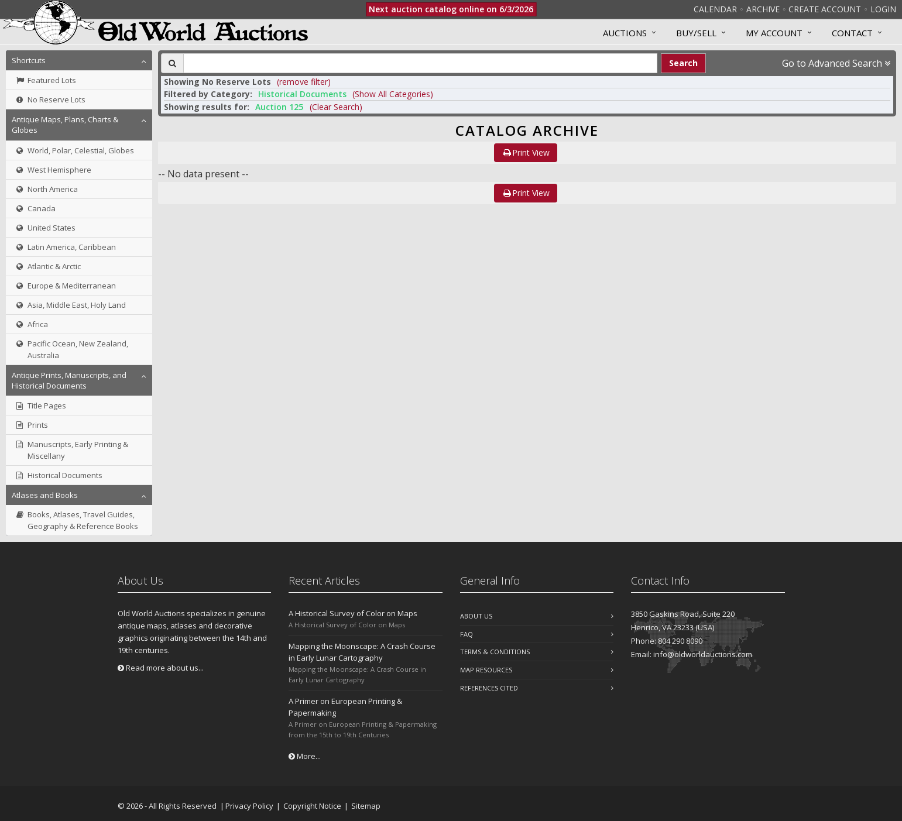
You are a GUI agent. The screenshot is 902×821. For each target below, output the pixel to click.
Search (683, 62)
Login (883, 9)
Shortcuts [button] (29, 60)
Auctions (625, 33)
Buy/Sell (696, 33)
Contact (852, 33)
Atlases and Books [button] (45, 495)
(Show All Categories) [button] (392, 93)
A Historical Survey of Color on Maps (353, 613)
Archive (763, 9)
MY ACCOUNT (774, 33)
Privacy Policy (249, 806)
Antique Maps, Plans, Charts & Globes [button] (65, 124)
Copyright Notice (312, 806)
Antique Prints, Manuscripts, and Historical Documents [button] (69, 380)
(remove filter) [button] (304, 81)
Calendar (715, 9)
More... (305, 756)
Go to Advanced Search (836, 63)
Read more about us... (161, 667)
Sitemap (365, 806)
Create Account (824, 9)
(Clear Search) (336, 106)
